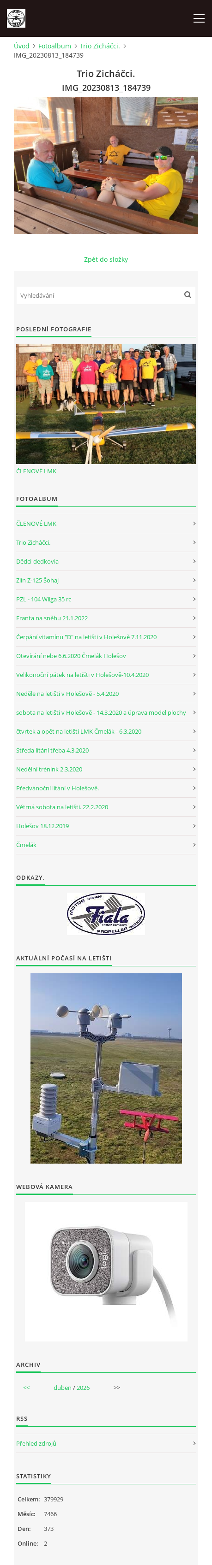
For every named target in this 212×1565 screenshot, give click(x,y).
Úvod (22, 45)
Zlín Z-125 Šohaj (37, 580)
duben (63, 1387)
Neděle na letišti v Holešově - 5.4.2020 (67, 693)
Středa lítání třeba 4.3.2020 (52, 750)
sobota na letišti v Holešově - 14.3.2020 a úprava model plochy (101, 712)
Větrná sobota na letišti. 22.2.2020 (62, 807)
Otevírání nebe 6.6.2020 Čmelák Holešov (71, 656)
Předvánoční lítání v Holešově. (57, 788)
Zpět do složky (106, 259)
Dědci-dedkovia (37, 561)
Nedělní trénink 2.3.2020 (49, 769)
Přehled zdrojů (36, 1443)
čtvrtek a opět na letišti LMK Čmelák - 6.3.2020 (78, 731)
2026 (83, 1387)
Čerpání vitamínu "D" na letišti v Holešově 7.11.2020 (86, 637)
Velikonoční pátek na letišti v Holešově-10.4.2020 (82, 675)
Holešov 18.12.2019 (42, 826)
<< (26, 1387)
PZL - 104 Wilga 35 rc (43, 599)
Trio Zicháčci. (100, 45)
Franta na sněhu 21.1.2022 (52, 618)
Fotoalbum (54, 45)
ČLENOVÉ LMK (36, 471)
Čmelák (26, 845)
